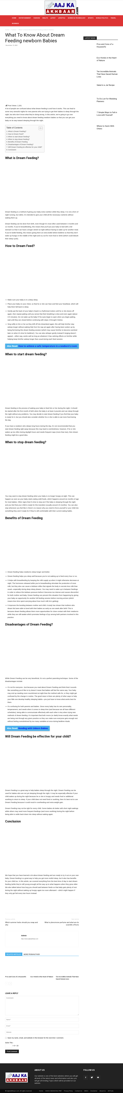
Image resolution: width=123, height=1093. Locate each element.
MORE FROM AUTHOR (32, 950)
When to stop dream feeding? (19, 139)
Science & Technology (76, 18)
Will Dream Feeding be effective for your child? (25, 147)
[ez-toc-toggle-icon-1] (39, 128)
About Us (103, 1086)
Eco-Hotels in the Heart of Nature (41, 972)
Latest (53, 18)
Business (15, 23)
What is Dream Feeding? (17, 131)
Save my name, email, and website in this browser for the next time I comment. (36, 1033)
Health (45, 18)
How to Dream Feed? (16, 134)
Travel (113, 18)
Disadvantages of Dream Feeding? (20, 144)
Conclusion (12, 150)
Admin (24, 931)
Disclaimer (93, 1086)
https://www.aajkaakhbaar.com (29, 934)
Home (14, 18)
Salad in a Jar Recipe (105, 85)
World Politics (102, 18)
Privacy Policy (68, 1086)
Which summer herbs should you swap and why (21, 919)
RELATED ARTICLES (14, 950)
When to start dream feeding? (19, 137)
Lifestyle (61, 18)
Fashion (36, 18)
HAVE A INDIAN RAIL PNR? (53, 1086)
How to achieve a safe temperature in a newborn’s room (47, 346)
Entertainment (25, 18)
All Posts (110, 1086)
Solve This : (9, 1038)
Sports (90, 18)
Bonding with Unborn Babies (33, 725)
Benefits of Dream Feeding (18, 142)
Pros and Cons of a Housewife (15, 972)
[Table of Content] (41, 128)
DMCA (86, 1086)
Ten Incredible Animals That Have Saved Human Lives (107, 74)
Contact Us (78, 1086)
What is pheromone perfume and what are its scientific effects (62, 919)
